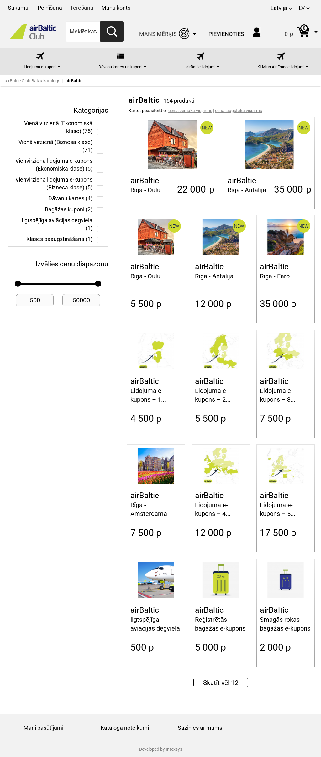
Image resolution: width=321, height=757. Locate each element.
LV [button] (304, 8)
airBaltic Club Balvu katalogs (32, 80)
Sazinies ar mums (200, 727)
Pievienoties (226, 34)
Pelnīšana (50, 7)
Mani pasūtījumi (43, 727)
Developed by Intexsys (160, 749)
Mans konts (115, 7)
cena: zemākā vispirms (190, 110)
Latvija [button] (281, 8)
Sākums (18, 7)
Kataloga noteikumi (125, 727)
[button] (295, 31)
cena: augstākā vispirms (238, 110)
